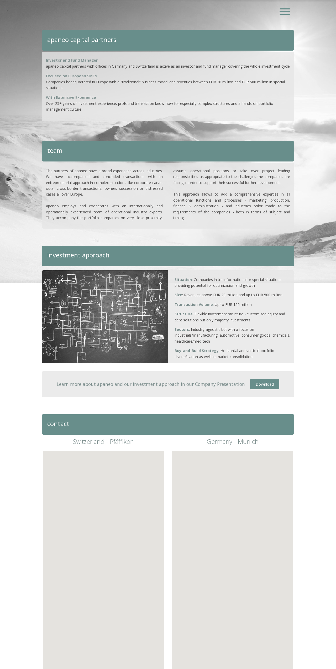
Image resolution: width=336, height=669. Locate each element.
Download (265, 384)
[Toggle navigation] (285, 11)
